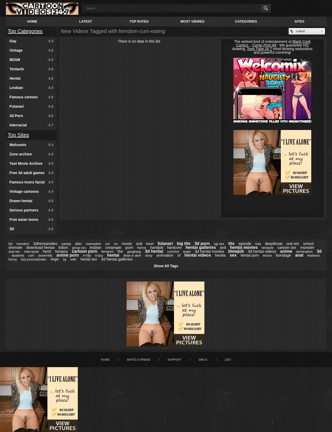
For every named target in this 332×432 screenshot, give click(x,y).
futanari (165, 243)
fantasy (61, 251)
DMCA (203, 359)
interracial (31, 251)
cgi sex (219, 244)
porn (129, 247)
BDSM (31, 60)
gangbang (134, 251)
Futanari (31, 106)
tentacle (268, 248)
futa (258, 244)
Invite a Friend (138, 359)
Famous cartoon (31, 97)
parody (66, 244)
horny (13, 259)
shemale (15, 247)
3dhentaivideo (45, 243)
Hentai (31, 78)
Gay (31, 41)
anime (286, 251)
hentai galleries (201, 247)
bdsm (63, 247)
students (17, 255)
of (179, 255)
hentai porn (250, 255)
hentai (113, 255)
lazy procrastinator (33, 259)
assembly (45, 255)
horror (141, 248)
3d (319, 251)
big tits (183, 243)
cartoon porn (85, 251)
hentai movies (244, 247)
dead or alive (132, 255)
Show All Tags (166, 266)
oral (139, 244)
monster (307, 247)
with (73, 259)
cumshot (173, 251)
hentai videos (197, 255)
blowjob (236, 251)
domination (304, 251)
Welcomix (31, 145)
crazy (99, 255)
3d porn (202, 243)
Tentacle (31, 69)
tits (231, 243)
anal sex (14, 251)
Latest (85, 21)
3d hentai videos (262, 251)
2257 (228, 359)
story (149, 255)
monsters (22, 244)
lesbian (95, 247)
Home (32, 21)
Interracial (31, 125)
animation (164, 255)
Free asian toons (31, 219)
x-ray (87, 255)
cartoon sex (287, 247)
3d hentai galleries (117, 259)
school (308, 244)
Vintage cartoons (31, 191)
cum (31, 255)
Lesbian (31, 88)
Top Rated (139, 21)
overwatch (93, 244)
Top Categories (25, 31)
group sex (79, 248)
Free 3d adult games (31, 173)
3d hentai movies (209, 251)
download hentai (40, 247)
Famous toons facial (31, 182)
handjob (156, 247)
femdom (107, 251)
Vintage (31, 50)
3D (31, 229)
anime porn (68, 255)
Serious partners (31, 210)
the (120, 251)
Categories (246, 21)
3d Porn (31, 116)
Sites (300, 21)
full (10, 244)
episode (245, 244)
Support (174, 359)
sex (233, 255)
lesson (267, 255)
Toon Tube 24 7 (259, 49)
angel (187, 251)
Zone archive (31, 154)
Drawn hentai (31, 201)
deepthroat (273, 244)
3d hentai (154, 251)
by (64, 259)
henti (47, 251)
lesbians (313, 255)
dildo (78, 244)
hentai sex (88, 259)
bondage (283, 255)
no (115, 244)
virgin (54, 259)
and (223, 247)
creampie (113, 247)
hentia (220, 255)
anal (299, 255)
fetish (150, 244)
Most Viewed (192, 21)
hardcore (174, 247)
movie (127, 243)
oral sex (292, 244)
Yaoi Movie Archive (31, 163)
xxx (107, 244)
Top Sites (18, 135)
